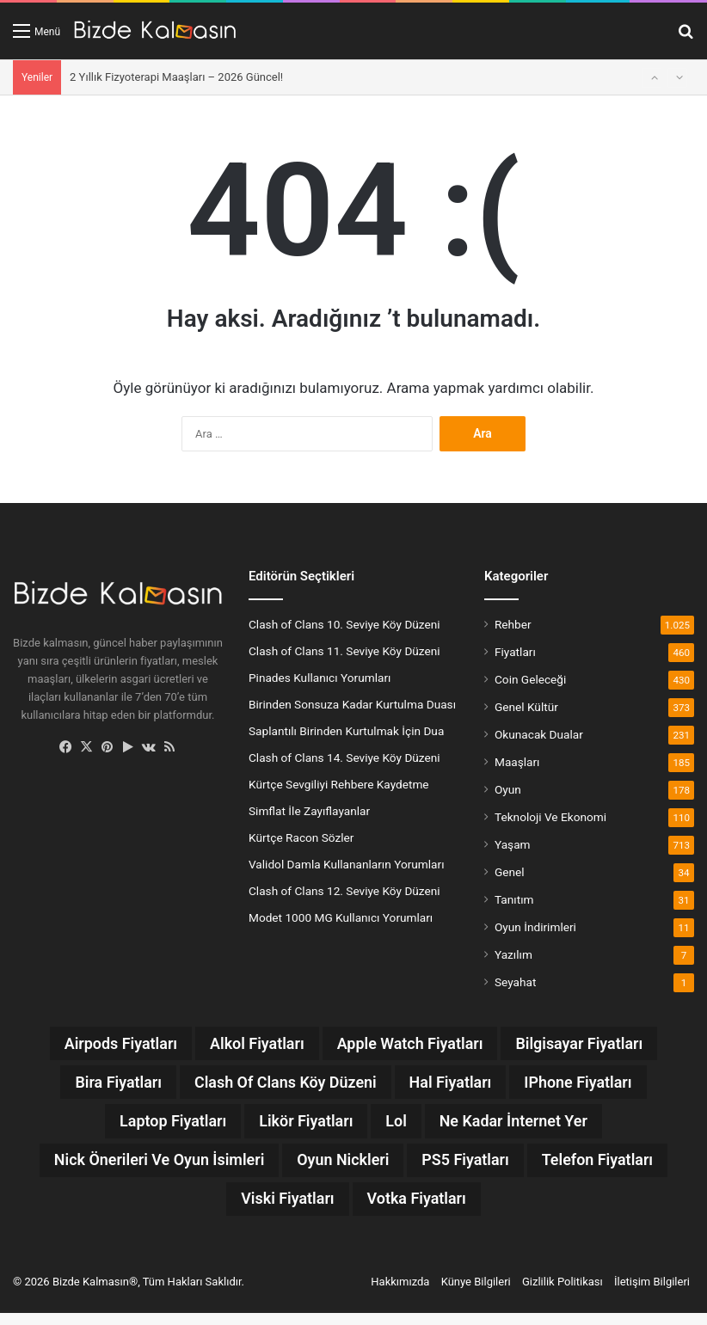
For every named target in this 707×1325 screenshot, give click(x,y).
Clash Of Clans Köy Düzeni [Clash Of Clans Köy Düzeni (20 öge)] (279, 1086)
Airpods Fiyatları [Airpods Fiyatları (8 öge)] (97, 1044)
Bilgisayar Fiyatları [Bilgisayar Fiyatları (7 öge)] (602, 1044)
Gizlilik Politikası (562, 1293)
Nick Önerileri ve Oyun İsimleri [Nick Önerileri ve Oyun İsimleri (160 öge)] (218, 1168)
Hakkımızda (400, 1293)
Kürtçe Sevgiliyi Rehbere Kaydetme (339, 784)
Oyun (508, 789)
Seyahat (515, 982)
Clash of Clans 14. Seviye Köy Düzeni (344, 757)
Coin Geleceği (530, 679)
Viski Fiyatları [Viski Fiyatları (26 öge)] (360, 1209)
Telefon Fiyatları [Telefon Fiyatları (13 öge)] (212, 1209)
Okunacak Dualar (539, 734)
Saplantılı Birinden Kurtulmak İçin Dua (346, 731)
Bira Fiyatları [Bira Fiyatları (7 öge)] (94, 1086)
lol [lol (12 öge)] (400, 1127)
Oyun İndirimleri (535, 927)
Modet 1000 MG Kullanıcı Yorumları (341, 917)
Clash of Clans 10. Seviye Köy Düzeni (344, 624)
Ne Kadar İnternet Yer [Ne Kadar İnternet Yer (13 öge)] (529, 1127)
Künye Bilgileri (476, 1293)
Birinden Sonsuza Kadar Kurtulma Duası (352, 704)
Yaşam (513, 844)
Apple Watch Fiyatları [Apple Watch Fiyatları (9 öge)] (415, 1044)
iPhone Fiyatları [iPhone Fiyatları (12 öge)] (601, 1086)
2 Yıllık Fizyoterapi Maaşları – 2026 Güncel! (176, 77)
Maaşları (517, 762)
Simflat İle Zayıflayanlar (309, 811)
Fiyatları (515, 652)
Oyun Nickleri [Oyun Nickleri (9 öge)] (422, 1168)
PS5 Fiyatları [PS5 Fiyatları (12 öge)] (557, 1168)
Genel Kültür (526, 707)
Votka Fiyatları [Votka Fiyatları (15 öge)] (501, 1209)
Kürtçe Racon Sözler (301, 837)
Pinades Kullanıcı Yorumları (319, 677)
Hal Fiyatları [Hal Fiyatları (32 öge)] (461, 1086)
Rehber (513, 624)
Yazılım (513, 954)
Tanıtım (514, 899)
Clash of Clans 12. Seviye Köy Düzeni (344, 891)
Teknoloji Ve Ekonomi (550, 817)
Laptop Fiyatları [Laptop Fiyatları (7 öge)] (155, 1127)
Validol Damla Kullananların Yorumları (347, 864)
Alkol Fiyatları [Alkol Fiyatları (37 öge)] (247, 1044)
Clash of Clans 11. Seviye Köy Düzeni (344, 651)
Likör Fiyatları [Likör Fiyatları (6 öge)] (301, 1127)
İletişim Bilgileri (652, 1293)
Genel (510, 872)
